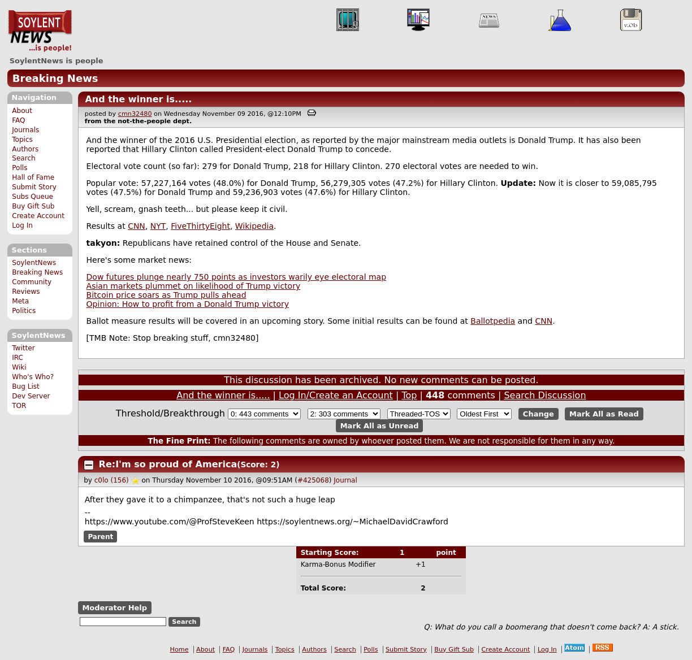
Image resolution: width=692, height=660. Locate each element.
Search (24, 158)
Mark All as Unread (379, 426)
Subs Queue (32, 197)
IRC (17, 358)
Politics (24, 311)
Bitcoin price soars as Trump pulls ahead (166, 294)
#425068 (313, 480)
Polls (19, 168)
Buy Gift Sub (33, 206)
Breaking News (55, 78)
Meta (20, 301)
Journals (25, 130)
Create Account (38, 216)
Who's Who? (33, 377)
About (22, 111)
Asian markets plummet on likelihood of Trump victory (193, 285)
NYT (158, 226)
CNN (136, 226)
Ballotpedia (492, 320)
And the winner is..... (138, 99)
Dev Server (31, 396)
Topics (22, 140)
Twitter (23, 348)
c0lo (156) (111, 480)
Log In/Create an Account (336, 395)
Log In (22, 225)
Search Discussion (545, 395)
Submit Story (34, 187)
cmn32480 (135, 114)
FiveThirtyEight (200, 226)
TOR (19, 406)
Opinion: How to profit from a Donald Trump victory (187, 304)
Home (179, 649)
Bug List (26, 386)
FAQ (18, 120)
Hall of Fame (33, 177)
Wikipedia (254, 226)
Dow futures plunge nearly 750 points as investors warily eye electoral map (236, 276)
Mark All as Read (604, 414)
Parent (100, 536)
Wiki (19, 367)
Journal (345, 480)
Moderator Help (114, 607)
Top (409, 395)
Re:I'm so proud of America (168, 464)
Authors (25, 149)
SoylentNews (39, 31)
